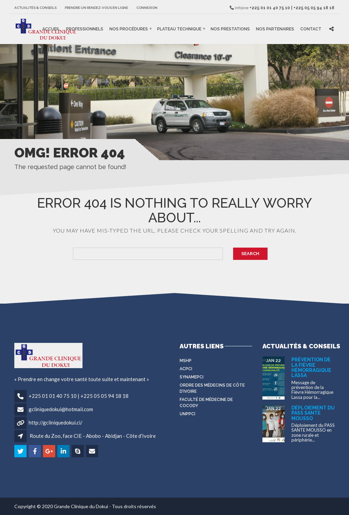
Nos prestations (230, 29)
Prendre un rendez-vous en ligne (96, 8)
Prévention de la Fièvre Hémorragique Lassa (311, 367)
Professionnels (84, 29)
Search (250, 253)
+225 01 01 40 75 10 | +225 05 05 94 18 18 (78, 396)
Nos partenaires (275, 29)
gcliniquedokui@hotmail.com (61, 409)
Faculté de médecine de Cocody (206, 402)
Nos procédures (128, 29)
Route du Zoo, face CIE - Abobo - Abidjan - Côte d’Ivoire (93, 436)
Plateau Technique (179, 29)
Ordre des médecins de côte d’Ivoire (212, 388)
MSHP (186, 360)
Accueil (51, 29)
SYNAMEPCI (191, 377)
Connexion (146, 8)
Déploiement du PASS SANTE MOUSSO (313, 413)
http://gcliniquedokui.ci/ (55, 422)
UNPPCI (187, 414)
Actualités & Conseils (35, 8)
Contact (310, 29)
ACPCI (186, 368)
